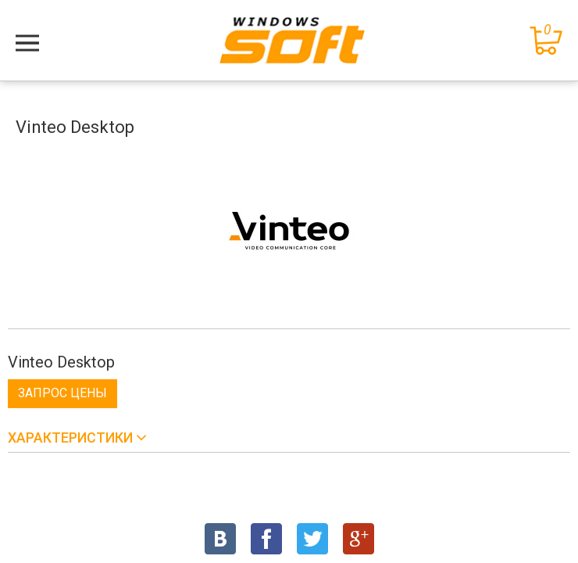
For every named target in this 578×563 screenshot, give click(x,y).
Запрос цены (62, 392)
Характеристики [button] (72, 437)
